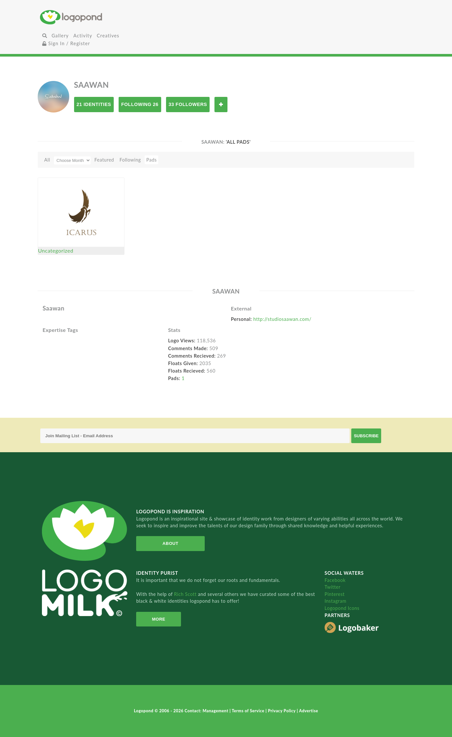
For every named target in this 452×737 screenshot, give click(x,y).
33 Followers (188, 104)
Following (130, 160)
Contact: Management (207, 710)
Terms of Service (248, 710)
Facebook (335, 580)
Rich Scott (186, 594)
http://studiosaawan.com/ (282, 319)
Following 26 (140, 104)
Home (102, 17)
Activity (82, 35)
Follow (220, 104)
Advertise (308, 710)
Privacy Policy (282, 710)
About (170, 543)
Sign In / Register (66, 43)
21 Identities (94, 104)
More (158, 619)
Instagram (335, 601)
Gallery (60, 35)
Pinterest (335, 594)
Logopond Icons (342, 608)
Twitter (333, 587)
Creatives (108, 35)
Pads (151, 160)
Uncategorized (55, 250)
